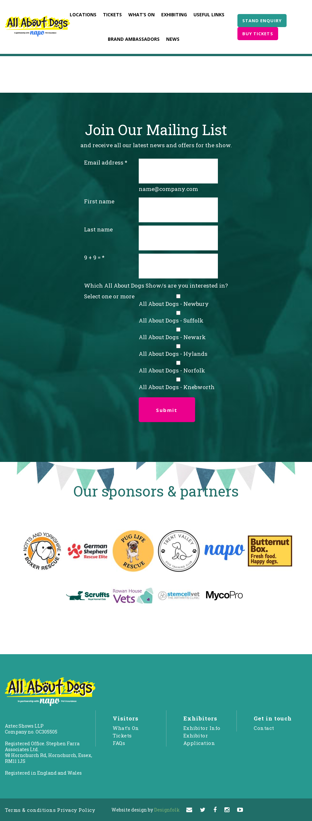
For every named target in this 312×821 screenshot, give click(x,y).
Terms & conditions (30, 810)
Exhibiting (174, 14)
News (172, 39)
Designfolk (145, 810)
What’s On (141, 14)
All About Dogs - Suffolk (171, 320)
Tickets (112, 14)
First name (99, 201)
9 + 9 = (92, 257)
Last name (98, 229)
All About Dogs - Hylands (173, 353)
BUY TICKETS (257, 34)
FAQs (119, 743)
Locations (83, 14)
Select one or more (109, 296)
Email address (103, 162)
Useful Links (208, 14)
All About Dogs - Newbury (174, 304)
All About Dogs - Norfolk (172, 370)
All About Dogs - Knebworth (177, 387)
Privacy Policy (76, 810)
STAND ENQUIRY (262, 21)
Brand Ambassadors (134, 39)
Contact (264, 728)
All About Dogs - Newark (172, 337)
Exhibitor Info (201, 728)
